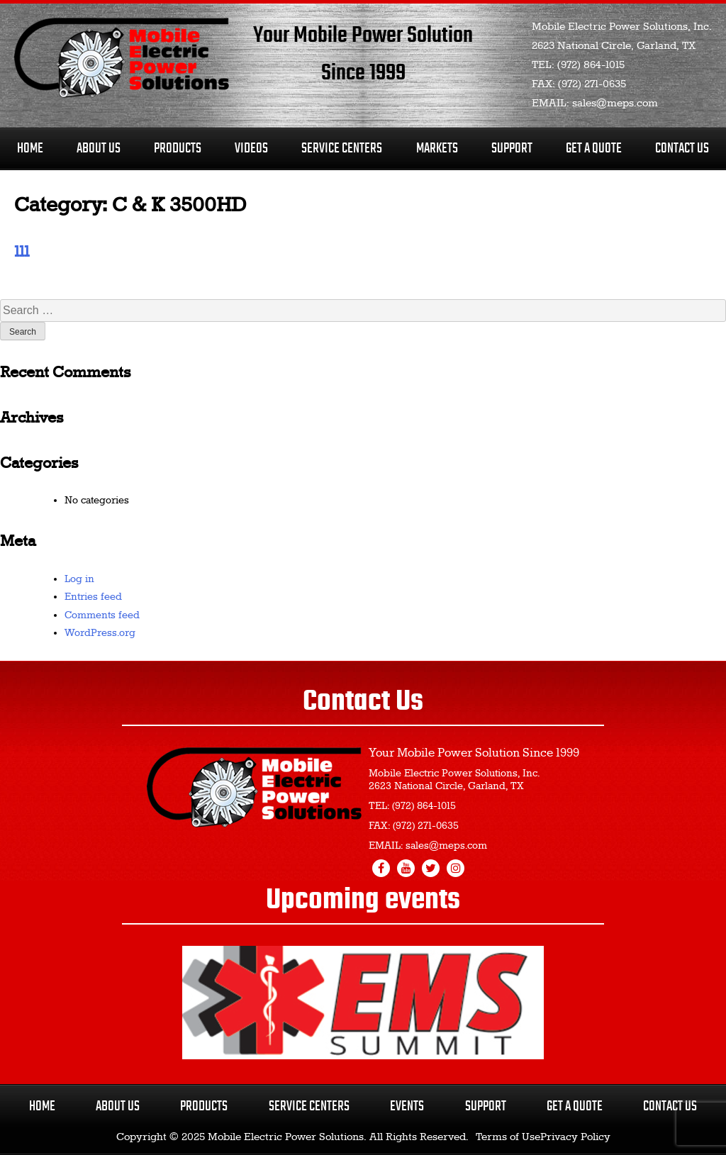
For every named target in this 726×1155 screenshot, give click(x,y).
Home (30, 148)
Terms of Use (508, 1137)
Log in (79, 579)
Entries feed (93, 597)
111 (21, 252)
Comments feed (102, 615)
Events (407, 1106)
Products (177, 148)
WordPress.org (100, 633)
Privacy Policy (575, 1137)
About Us (99, 148)
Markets (437, 148)
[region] (363, 1002)
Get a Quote (575, 1106)
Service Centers (341, 148)
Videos (251, 148)
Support (511, 148)
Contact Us (682, 148)
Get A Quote (594, 148)
